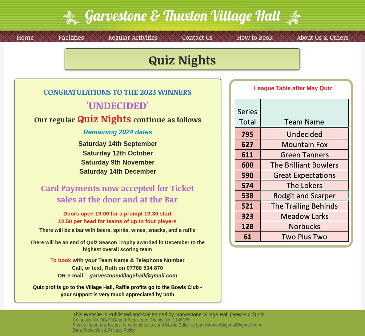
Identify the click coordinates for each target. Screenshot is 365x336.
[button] (133, 37)
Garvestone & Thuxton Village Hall (182, 15)
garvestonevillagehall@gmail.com (133, 275)
